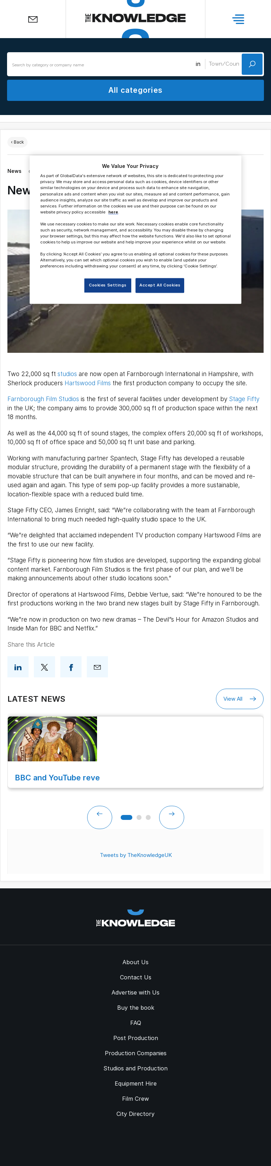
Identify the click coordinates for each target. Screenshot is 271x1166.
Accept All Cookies (159, 285)
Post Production (135, 1037)
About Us (135, 962)
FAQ (135, 1022)
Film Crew (135, 1098)
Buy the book (135, 1007)
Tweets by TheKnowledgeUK (136, 855)
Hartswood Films (88, 383)
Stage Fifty (244, 399)
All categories (135, 90)
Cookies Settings (107, 285)
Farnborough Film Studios (43, 399)
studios (67, 373)
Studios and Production (135, 1068)
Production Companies (136, 1053)
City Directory (135, 1113)
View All (239, 699)
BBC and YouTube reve (57, 777)
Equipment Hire (136, 1083)
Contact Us (135, 977)
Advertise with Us (135, 992)
